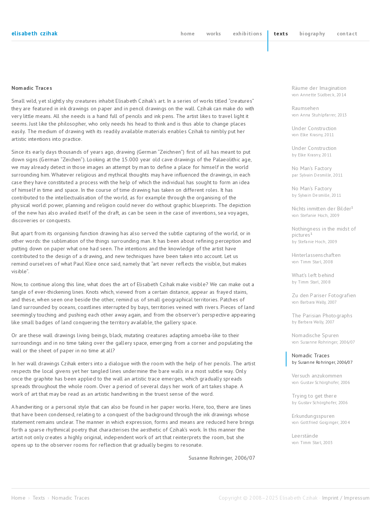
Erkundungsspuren (321, 419)
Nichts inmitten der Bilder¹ (322, 211)
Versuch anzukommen (321, 379)
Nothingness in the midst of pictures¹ (324, 235)
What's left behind (313, 278)
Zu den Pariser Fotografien (324, 298)
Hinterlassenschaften (316, 258)
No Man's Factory (317, 171)
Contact (347, 33)
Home (188, 33)
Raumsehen (319, 111)
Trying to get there (319, 399)
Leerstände (312, 439)
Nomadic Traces (322, 358)
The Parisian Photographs (322, 318)
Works (214, 33)
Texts (281, 33)
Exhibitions (247, 33)
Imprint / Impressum (346, 497)
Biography (312, 33)
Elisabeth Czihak (34, 33)
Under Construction (314, 131)
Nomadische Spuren (323, 338)
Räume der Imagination (319, 91)
